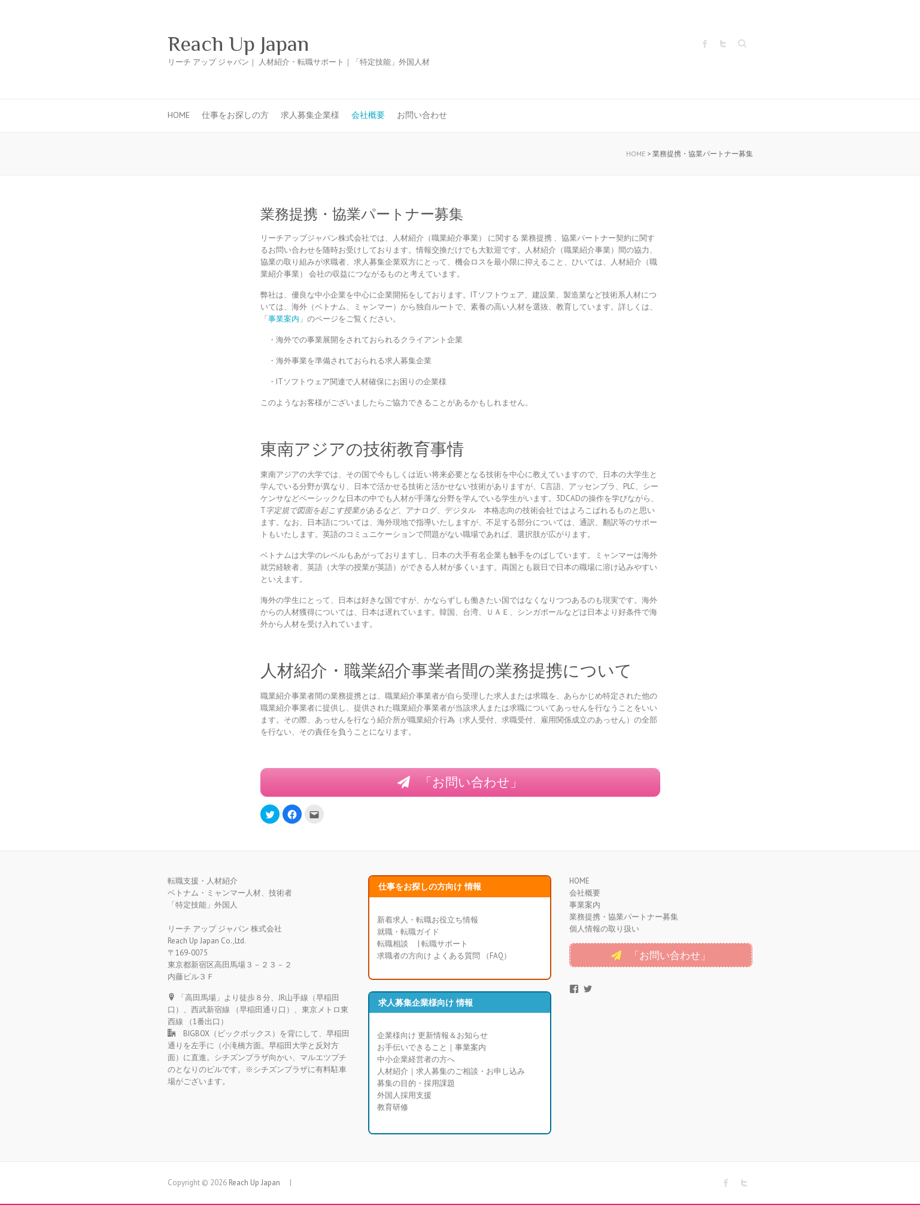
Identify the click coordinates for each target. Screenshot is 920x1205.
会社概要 (368, 115)
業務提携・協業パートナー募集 (623, 918)
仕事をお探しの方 (235, 115)
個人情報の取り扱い (604, 930)
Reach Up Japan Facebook (705, 44)
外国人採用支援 (404, 1096)
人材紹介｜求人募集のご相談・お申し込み (451, 1072)
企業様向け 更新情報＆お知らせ (432, 1036)
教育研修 (392, 1108)
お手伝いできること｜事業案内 (431, 1048)
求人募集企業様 (310, 115)
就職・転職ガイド (408, 932)
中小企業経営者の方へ (416, 1060)
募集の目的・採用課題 (416, 1084)
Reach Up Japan (249, 44)
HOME (179, 115)
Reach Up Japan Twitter (723, 44)
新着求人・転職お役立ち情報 (427, 920)
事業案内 (283, 319)
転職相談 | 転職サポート (422, 944)
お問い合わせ (422, 115)
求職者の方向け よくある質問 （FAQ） (444, 956)
